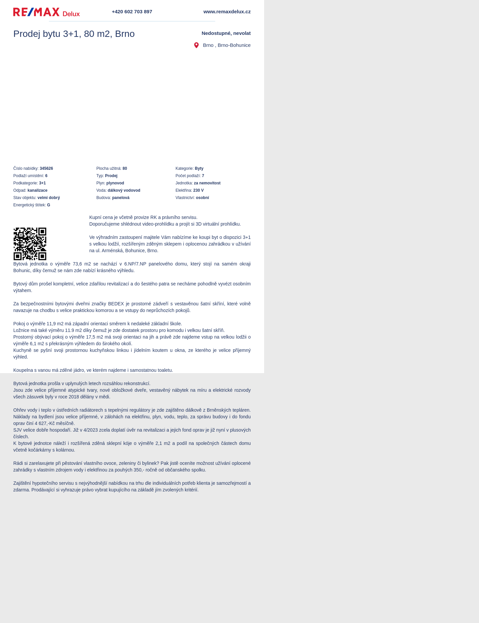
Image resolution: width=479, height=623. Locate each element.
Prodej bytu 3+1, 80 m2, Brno (74, 34)
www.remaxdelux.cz (227, 11)
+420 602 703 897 (132, 11)
